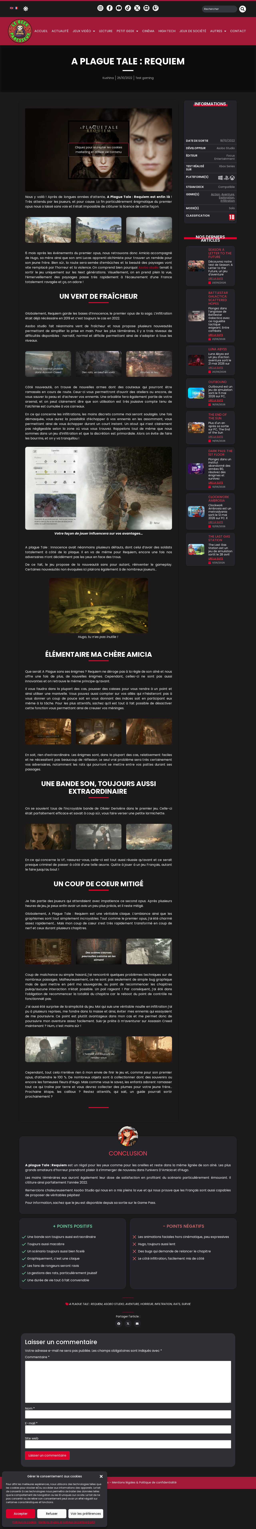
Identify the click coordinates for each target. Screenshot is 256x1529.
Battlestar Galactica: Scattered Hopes (218, 298)
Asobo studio (148, 267)
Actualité (60, 31)
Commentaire (37, 1397)
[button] (101, 1476)
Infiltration (228, 201)
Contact (238, 31)
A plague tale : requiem (85, 1344)
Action (215, 194)
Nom (30, 1448)
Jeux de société (192, 31)
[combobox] (219, 9)
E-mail (31, 1463)
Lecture (106, 31)
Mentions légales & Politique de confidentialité (144, 1523)
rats (176, 1344)
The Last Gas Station (219, 538)
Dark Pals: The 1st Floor (220, 453)
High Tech (166, 31)
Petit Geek (127, 31)
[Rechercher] (242, 9)
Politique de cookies (24, 1522)
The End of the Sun (217, 416)
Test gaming (145, 78)
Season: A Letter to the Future (220, 253)
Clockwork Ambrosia (218, 499)
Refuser (52, 1514)
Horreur (146, 1344)
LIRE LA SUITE (215, 278)
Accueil (41, 31)
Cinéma (148, 31)
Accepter (21, 1514)
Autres (218, 31)
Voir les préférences (86, 1514)
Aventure (227, 194)
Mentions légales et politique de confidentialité (66, 1522)
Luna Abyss (217, 349)
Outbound (217, 382)
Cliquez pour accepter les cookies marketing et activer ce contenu (98, 149)
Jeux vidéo (84, 31)
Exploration (226, 198)
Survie (186, 1344)
